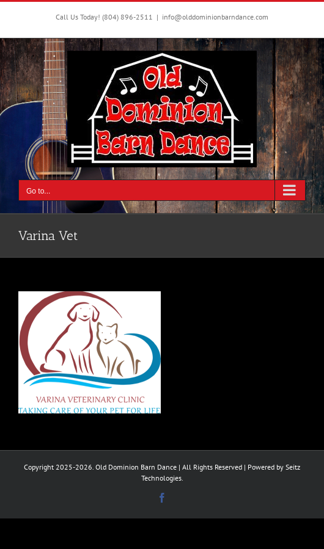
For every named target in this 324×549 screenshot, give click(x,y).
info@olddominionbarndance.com (215, 16)
